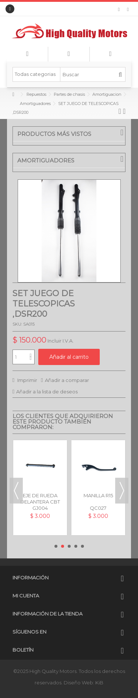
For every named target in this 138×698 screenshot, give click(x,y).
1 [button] (55, 546)
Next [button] (121, 491)
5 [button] (82, 546)
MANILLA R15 (98, 495)
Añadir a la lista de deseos (47, 391)
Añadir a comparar (67, 380)
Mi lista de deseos (119, 9)
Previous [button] (16, 491)
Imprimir (26, 380)
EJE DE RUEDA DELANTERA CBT (40, 498)
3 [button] (69, 546)
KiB (99, 682)
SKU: (17, 324)
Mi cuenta (26, 596)
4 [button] (75, 546)
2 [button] (62, 546)
